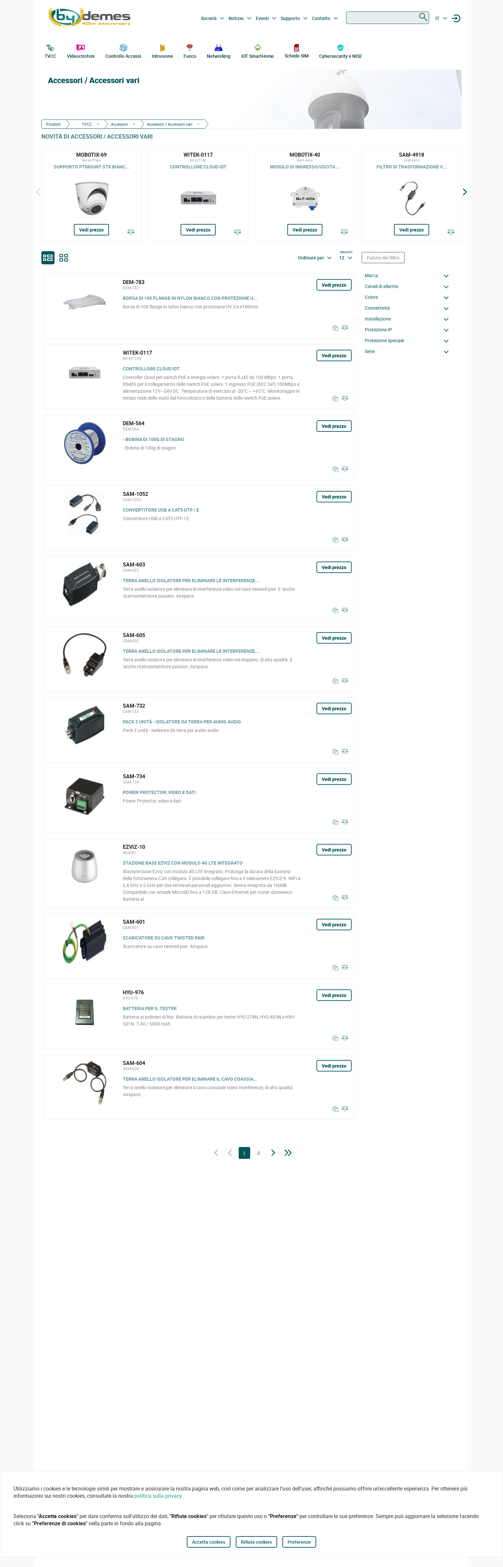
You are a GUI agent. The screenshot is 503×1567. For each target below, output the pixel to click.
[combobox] (387, 17)
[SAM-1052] (199, 518)
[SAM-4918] (411, 195)
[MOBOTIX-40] (305, 195)
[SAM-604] (199, 1087)
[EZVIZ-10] (199, 873)
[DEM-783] (199, 306)
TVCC (50, 50)
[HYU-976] (199, 1016)
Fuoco (190, 50)
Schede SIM (297, 50)
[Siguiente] (465, 191)
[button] (408, 275)
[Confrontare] (131, 232)
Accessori (119, 124)
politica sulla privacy (158, 1495)
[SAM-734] (199, 800)
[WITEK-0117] (198, 195)
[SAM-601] (199, 946)
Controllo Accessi (123, 50)
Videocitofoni (81, 50)
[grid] (63, 257)
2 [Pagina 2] (258, 1153)
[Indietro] (38, 191)
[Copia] (334, 328)
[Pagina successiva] (273, 1153)
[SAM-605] (199, 659)
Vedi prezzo (91, 230)
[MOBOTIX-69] (91, 195)
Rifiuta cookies (256, 1542)
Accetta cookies (208, 1542)
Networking (218, 50)
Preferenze (299, 1542)
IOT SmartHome (257, 50)
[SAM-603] (199, 588)
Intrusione (162, 50)
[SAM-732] (199, 729)
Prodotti (53, 124)
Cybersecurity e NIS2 (340, 50)
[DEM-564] (199, 447)
